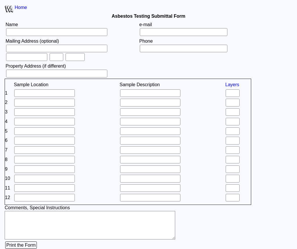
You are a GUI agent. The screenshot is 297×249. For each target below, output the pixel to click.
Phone (146, 41)
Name (12, 24)
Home (21, 7)
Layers (232, 84)
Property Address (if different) (36, 66)
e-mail (145, 24)
